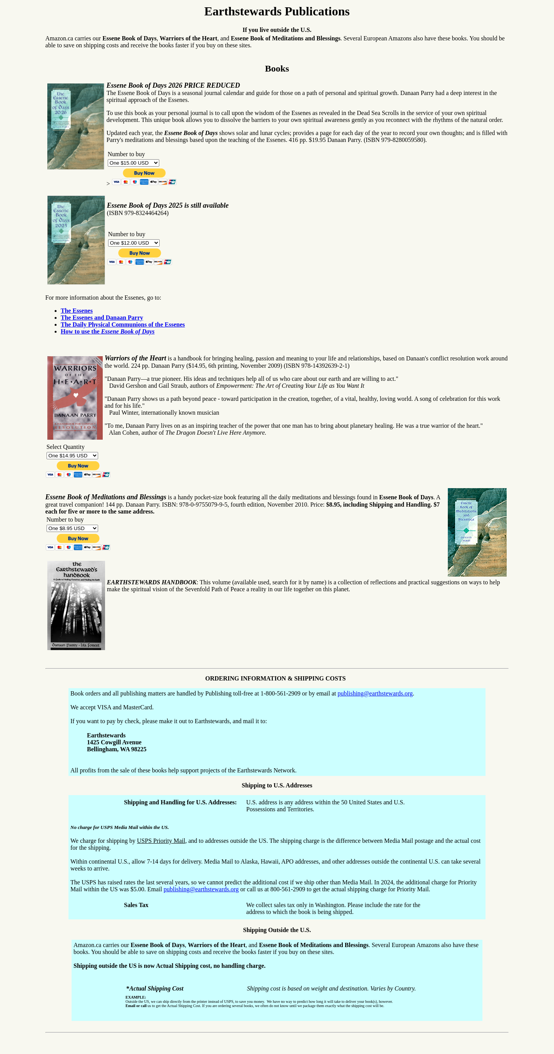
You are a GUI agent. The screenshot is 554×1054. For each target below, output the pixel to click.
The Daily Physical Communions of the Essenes (123, 324)
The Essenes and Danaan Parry (102, 317)
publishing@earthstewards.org (375, 693)
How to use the (108, 331)
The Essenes (77, 310)
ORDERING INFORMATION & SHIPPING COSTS (276, 678)
